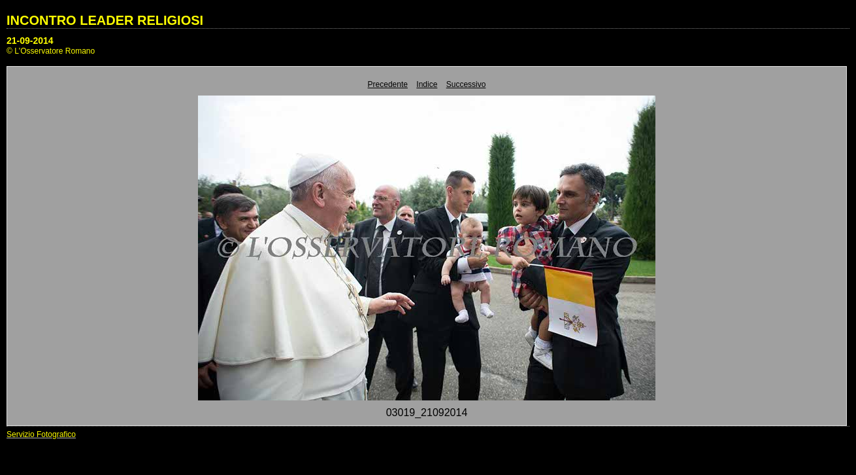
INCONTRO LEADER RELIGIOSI (105, 20)
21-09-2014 (30, 40)
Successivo (466, 84)
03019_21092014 (427, 412)
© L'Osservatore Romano (51, 51)
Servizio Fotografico (41, 434)
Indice (426, 84)
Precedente (388, 84)
